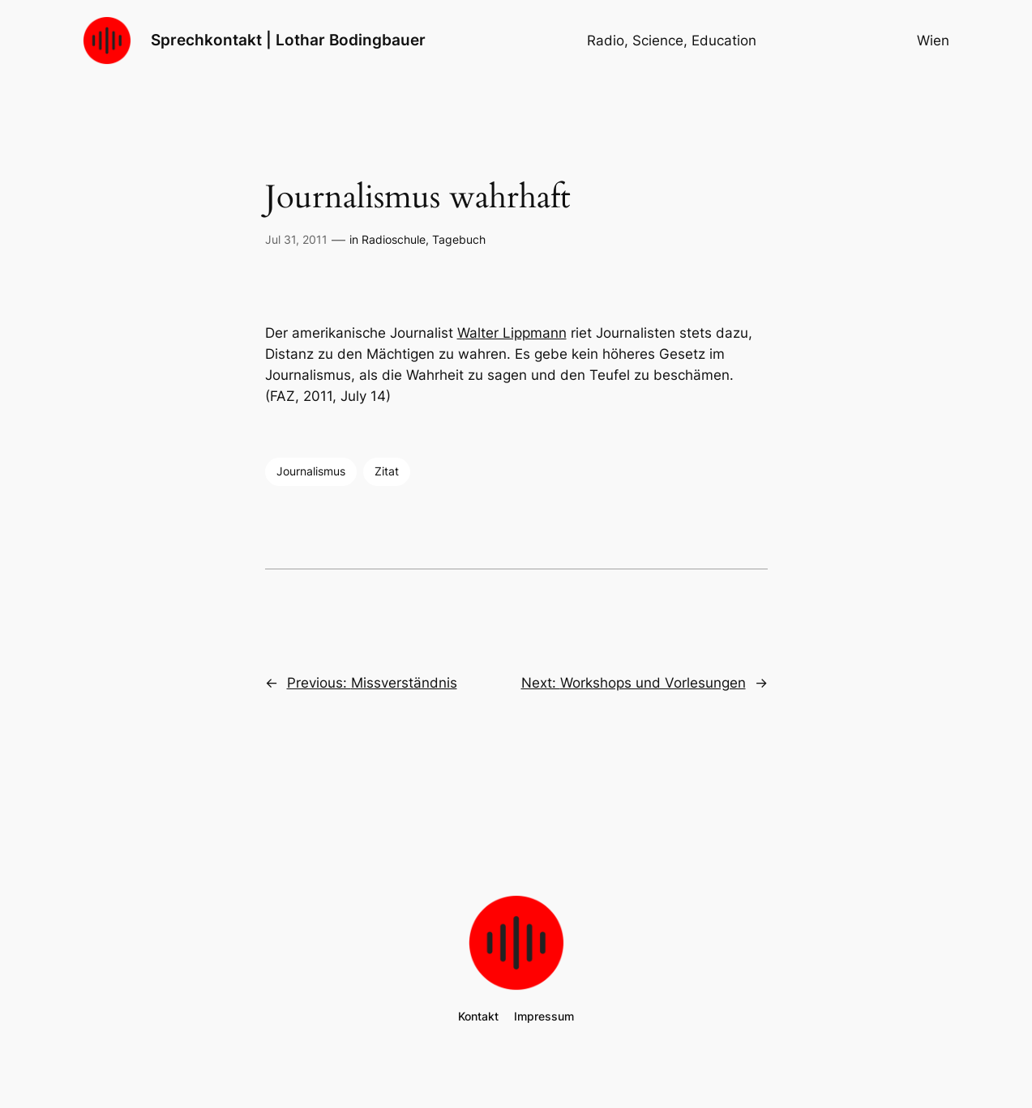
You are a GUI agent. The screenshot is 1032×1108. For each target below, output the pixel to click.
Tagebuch (459, 239)
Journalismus (310, 471)
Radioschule (394, 239)
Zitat (387, 471)
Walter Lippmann (512, 333)
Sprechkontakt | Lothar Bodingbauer (288, 39)
